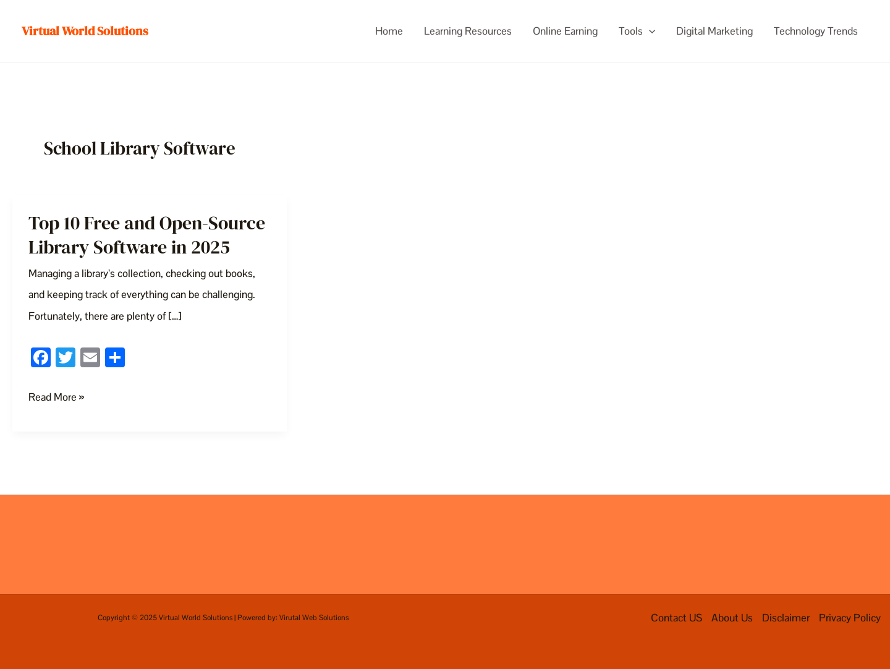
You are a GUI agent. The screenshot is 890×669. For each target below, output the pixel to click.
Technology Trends (816, 31)
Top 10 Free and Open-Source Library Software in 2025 (146, 235)
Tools (637, 31)
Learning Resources (468, 31)
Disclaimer (786, 617)
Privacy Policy (850, 617)
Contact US (676, 617)
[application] (649, 31)
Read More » (56, 396)
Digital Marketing (714, 31)
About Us (732, 617)
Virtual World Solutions (85, 31)
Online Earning (565, 31)
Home (389, 31)
